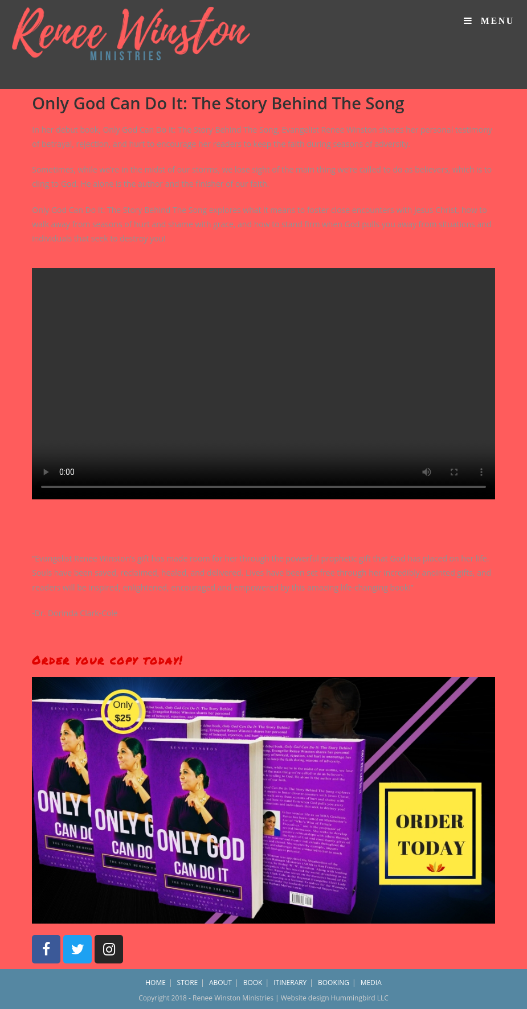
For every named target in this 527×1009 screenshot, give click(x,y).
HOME (155, 982)
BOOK (253, 982)
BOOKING (333, 982)
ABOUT (220, 982)
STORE (187, 982)
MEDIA (371, 982)
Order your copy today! (107, 660)
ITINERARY (290, 982)
